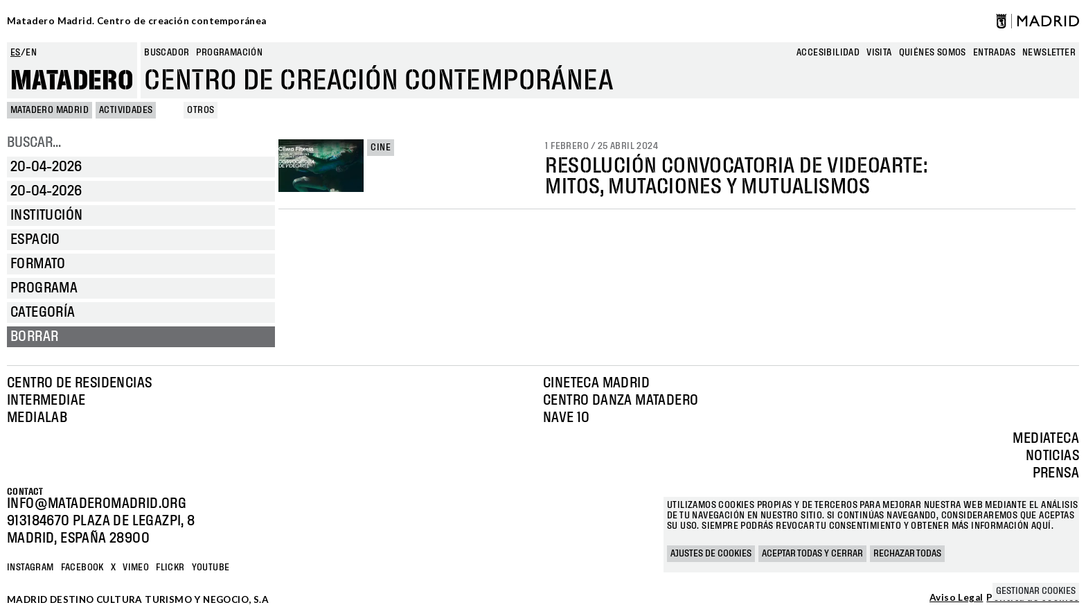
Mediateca (1046, 439)
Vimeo (136, 567)
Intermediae (46, 400)
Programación (229, 53)
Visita (878, 53)
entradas (994, 53)
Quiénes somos (932, 53)
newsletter (1049, 53)
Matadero (72, 81)
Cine (381, 147)
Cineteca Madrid (596, 383)
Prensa (1056, 473)
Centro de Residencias (79, 383)
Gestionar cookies (1036, 591)
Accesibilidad (828, 53)
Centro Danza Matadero (620, 400)
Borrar (34, 337)
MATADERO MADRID (49, 110)
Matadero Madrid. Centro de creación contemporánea (137, 20)
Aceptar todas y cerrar (812, 554)
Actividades (125, 110)
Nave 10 (566, 418)
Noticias (1052, 456)
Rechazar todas (907, 554)
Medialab (37, 418)
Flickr (170, 567)
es (15, 53)
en (31, 53)
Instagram (30, 567)
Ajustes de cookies (710, 554)
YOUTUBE (211, 567)
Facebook (82, 567)
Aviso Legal (956, 598)
